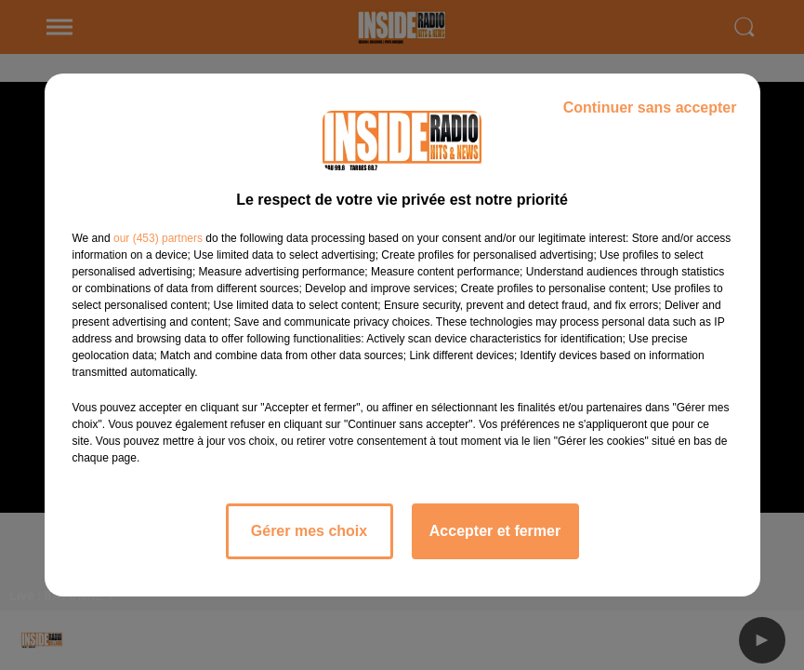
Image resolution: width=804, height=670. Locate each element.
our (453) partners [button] (158, 238)
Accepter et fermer (494, 531)
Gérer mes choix (309, 531)
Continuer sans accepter (650, 107)
